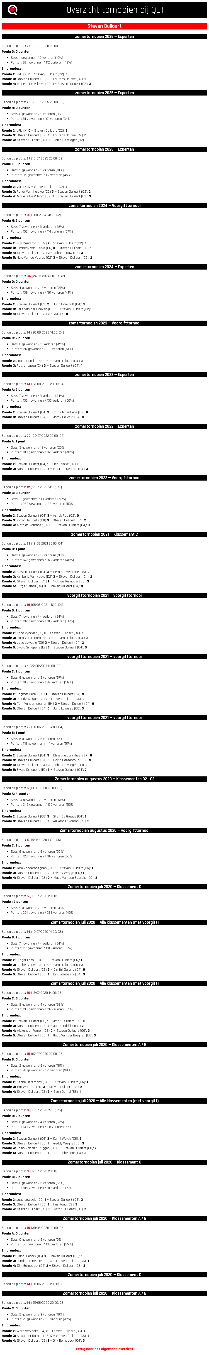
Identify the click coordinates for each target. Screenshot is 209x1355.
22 (28, 543)
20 (29, 435)
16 (28, 604)
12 (28, 487)
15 (28, 1053)
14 (28, 332)
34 (29, 276)
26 (29, 102)
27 (28, 158)
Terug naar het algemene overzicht (104, 1349)
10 (28, 992)
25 (29, 46)
